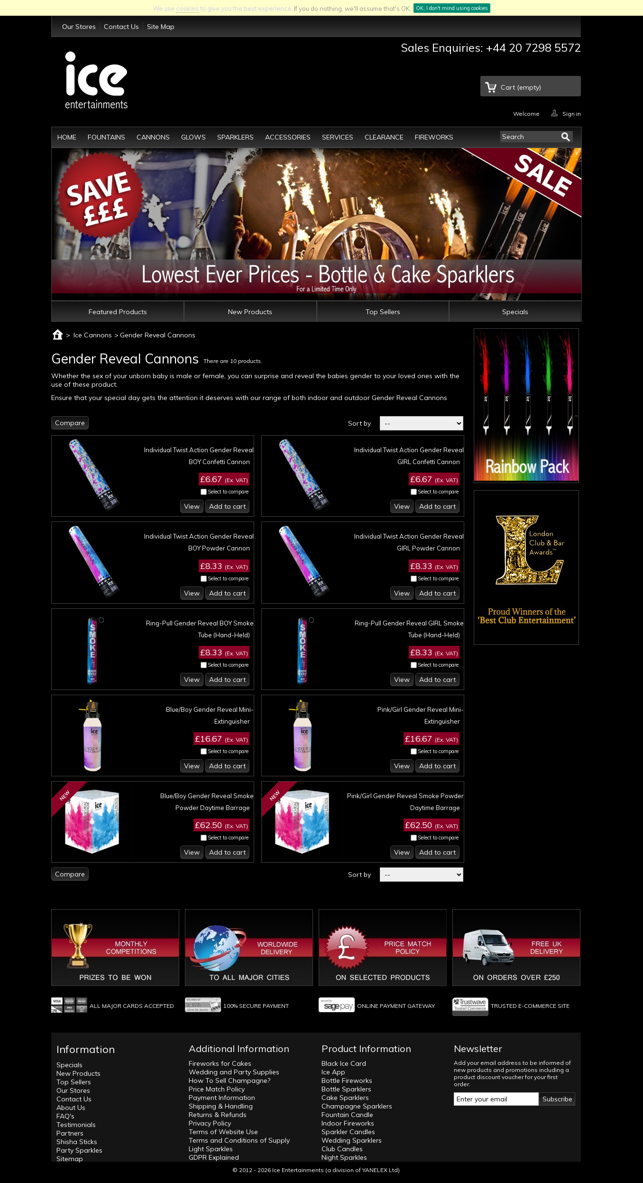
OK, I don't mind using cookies (452, 8)
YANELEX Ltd (380, 1170)
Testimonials (76, 1124)
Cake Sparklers (345, 1097)
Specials (515, 311)
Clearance (384, 137)
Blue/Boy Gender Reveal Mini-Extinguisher (210, 715)
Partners (69, 1133)
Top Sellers (383, 311)
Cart (521, 87)
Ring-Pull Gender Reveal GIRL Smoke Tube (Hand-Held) (409, 629)
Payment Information (222, 1097)
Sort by (359, 423)
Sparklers (235, 137)
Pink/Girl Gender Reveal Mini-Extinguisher (420, 715)
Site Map (161, 26)
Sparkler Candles (348, 1131)
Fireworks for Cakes (220, 1063)
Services (337, 137)
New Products (250, 311)
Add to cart (227, 506)
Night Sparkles (344, 1157)
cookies (187, 8)
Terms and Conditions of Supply (239, 1140)
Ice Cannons (92, 335)
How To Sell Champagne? (229, 1080)
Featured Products (118, 311)
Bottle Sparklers (346, 1089)
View (192, 506)
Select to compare (228, 491)
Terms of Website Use (223, 1131)
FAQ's (65, 1116)
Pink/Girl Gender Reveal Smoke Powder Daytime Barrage (405, 801)
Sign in (571, 113)
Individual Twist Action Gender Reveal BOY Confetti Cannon (199, 456)
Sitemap (69, 1159)
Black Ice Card (344, 1063)
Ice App (333, 1072)
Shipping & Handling (221, 1106)
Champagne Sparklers (357, 1106)
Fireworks (434, 137)
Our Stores (79, 26)
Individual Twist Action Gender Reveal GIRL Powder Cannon (409, 542)
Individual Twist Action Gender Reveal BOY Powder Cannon (199, 542)
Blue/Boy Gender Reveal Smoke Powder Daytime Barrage (207, 801)
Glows (193, 137)
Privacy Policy (210, 1123)
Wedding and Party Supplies (234, 1072)
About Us (70, 1107)
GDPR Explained (214, 1157)
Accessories (288, 137)
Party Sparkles (79, 1150)
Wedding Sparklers (352, 1140)
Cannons (153, 137)
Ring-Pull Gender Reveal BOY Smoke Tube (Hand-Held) (200, 629)
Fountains (106, 137)
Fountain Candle (347, 1114)
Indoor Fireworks (348, 1123)
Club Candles (342, 1149)
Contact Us (121, 26)
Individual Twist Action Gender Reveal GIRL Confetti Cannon (409, 456)
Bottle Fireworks (347, 1080)
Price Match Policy (217, 1089)
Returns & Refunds (218, 1114)
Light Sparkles (211, 1149)
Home (66, 137)
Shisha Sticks (76, 1141)
